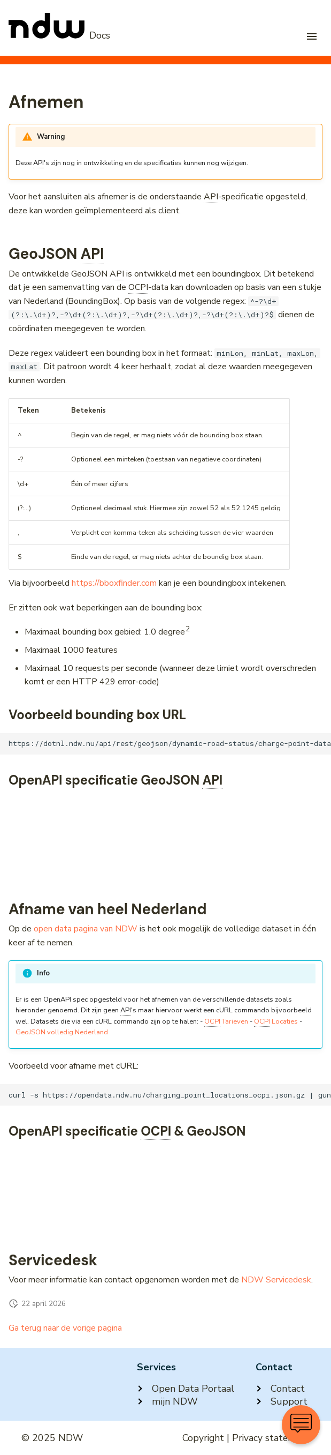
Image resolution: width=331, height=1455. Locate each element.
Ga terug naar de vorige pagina (65, 1328)
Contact (280, 1388)
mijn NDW (167, 1401)
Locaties (276, 1022)
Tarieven (226, 1022)
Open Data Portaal (185, 1388)
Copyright (203, 1437)
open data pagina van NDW (85, 929)
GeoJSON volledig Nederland (62, 1032)
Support (281, 1401)
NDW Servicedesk (276, 1280)
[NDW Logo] (59, 35)
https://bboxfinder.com (114, 583)
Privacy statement (271, 1437)
